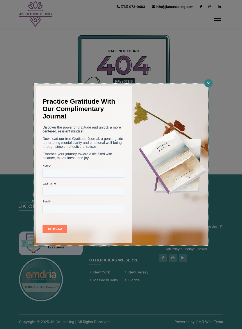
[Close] (208, 83)
